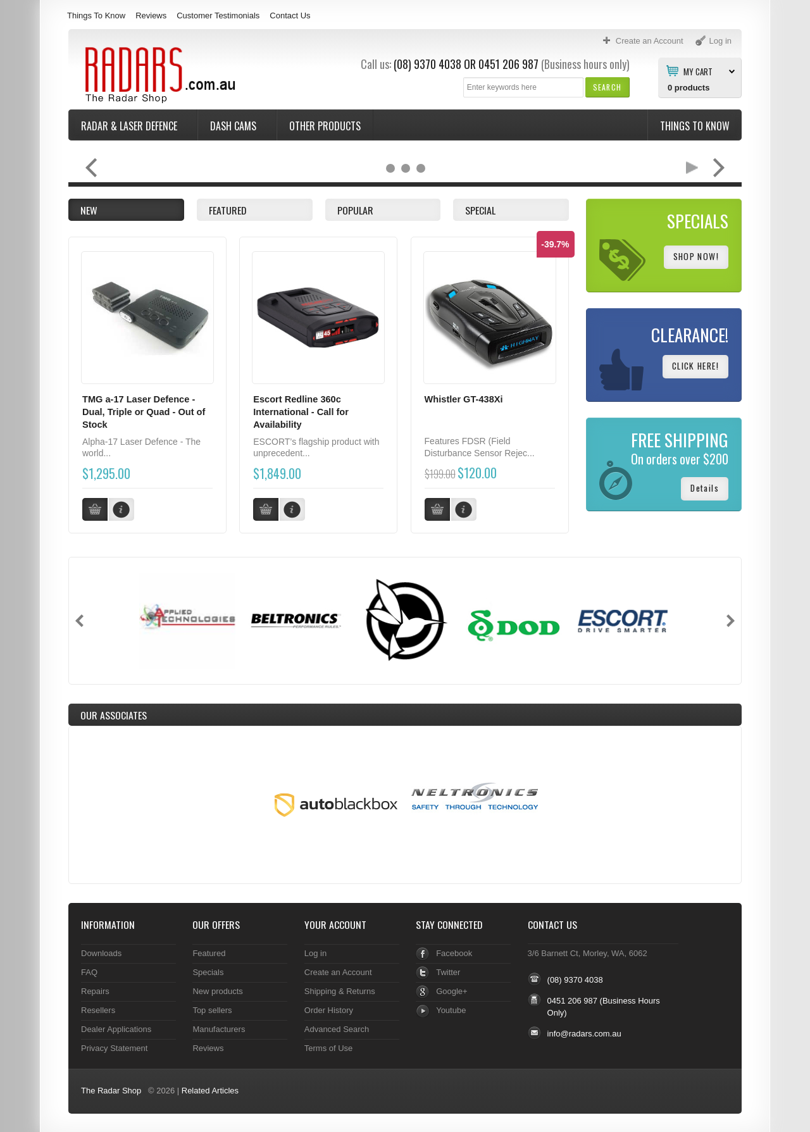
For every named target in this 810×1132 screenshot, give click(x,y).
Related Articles (210, 1090)
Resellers (98, 1009)
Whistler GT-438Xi (464, 399)
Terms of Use (328, 1047)
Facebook (454, 952)
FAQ (89, 971)
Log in (315, 952)
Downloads (101, 952)
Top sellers (212, 1009)
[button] (607, 87)
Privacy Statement (114, 1047)
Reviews (150, 15)
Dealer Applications (116, 1028)
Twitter (448, 971)
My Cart (698, 71)
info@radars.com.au (584, 1033)
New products (217, 990)
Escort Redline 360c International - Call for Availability (301, 411)
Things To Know (96, 15)
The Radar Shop (111, 1090)
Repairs (95, 990)
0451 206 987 (508, 64)
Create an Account (338, 971)
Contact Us (290, 15)
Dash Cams (234, 126)
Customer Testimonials (218, 15)
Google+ (451, 990)
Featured (208, 952)
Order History (328, 1009)
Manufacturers (218, 1028)
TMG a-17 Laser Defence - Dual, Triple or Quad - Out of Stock (143, 411)
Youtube (451, 1009)
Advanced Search (337, 1028)
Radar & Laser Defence (130, 126)
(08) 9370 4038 (427, 64)
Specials (207, 971)
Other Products (325, 126)
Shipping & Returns (339, 990)
